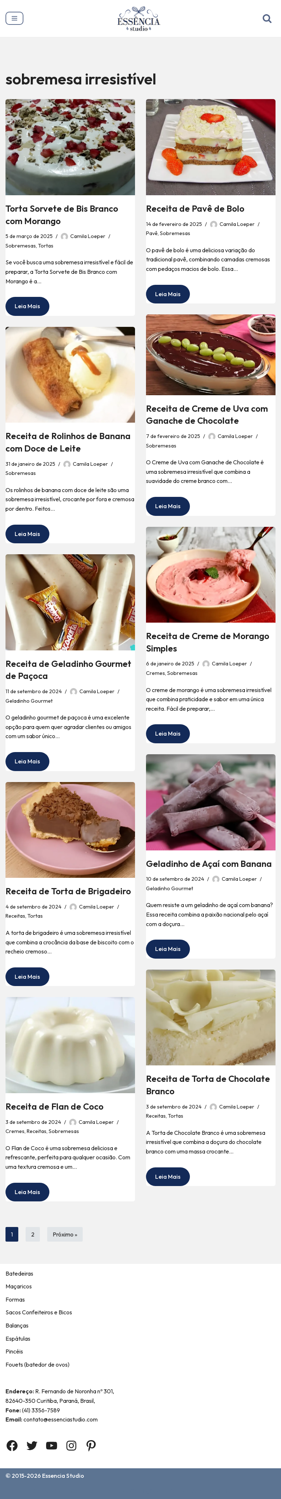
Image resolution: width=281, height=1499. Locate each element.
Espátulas (17, 1338)
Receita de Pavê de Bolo (195, 208)
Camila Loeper (87, 236)
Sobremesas (20, 245)
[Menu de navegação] (14, 18)
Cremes (155, 673)
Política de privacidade (200, 1491)
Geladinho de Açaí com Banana (209, 863)
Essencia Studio (63, 1475)
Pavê (152, 233)
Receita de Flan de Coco (54, 1106)
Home (15, 1491)
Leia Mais (22, 308)
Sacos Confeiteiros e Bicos (38, 1312)
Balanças (17, 1325)
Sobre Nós (46, 1491)
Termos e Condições (131, 1491)
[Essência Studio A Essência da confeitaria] (140, 18)
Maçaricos (18, 1286)
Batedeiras (19, 1273)
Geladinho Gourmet (29, 701)
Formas (15, 1299)
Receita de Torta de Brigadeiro (68, 891)
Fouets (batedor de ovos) (37, 1364)
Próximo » (65, 1234)
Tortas (45, 245)
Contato (82, 1491)
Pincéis (14, 1351)
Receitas (15, 916)
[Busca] (267, 18)
